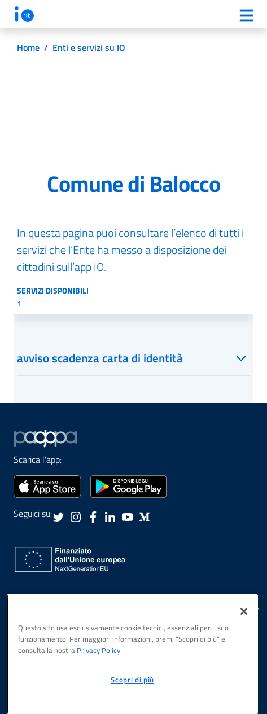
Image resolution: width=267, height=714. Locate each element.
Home (28, 47)
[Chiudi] (243, 611)
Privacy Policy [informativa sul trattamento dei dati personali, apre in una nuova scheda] (98, 650)
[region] (132, 654)
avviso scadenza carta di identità (100, 358)
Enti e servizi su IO (88, 47)
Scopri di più (132, 679)
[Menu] (246, 15)
